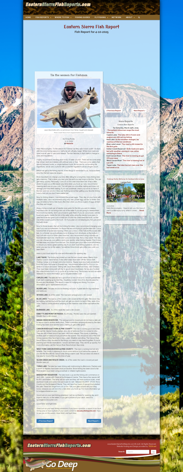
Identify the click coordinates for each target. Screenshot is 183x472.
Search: (121, 452)
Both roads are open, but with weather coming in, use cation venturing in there (125, 151)
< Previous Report (45, 421)
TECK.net (152, 446)
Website (69, 143)
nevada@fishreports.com (86, 411)
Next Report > (94, 421)
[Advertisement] (124, 7)
